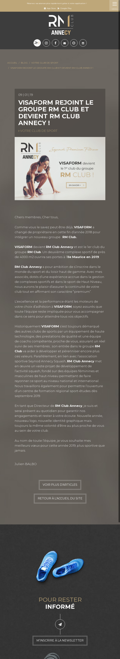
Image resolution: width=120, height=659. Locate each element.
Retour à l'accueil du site (60, 499)
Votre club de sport (44, 62)
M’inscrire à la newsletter (60, 640)
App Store (50, 8)
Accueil (12, 62)
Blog (24, 62)
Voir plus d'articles (60, 485)
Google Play (64, 8)
